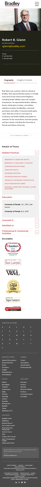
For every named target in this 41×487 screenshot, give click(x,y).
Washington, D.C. (7, 411)
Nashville (4, 406)
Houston (4, 394)
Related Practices (10, 153)
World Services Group (12, 474)
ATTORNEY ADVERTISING (27, 474)
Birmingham (6, 384)
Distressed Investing (13, 173)
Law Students (25, 362)
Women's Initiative (26, 389)
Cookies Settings (19, 476)
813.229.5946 (8, 58)
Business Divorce (7, 423)
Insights (4, 370)
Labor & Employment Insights (8, 439)
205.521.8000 (28, 465)
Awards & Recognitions (9, 360)
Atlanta (4, 382)
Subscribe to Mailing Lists (10, 455)
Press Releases (6, 374)
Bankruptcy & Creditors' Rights (17, 159)
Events (4, 365)
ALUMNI (33, 473)
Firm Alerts (5, 367)
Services (23, 384)
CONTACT (21, 465)
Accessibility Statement (11, 473)
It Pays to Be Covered (8, 436)
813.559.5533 (8, 56)
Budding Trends (6, 418)
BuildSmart (5, 421)
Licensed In (7, 220)
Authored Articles (7, 362)
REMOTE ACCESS (24, 473)
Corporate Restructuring (15, 166)
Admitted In (8, 225)
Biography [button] (8, 80)
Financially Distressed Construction (19, 180)
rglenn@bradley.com (13, 46)
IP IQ (3, 434)
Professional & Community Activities (15, 232)
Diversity (23, 387)
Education (7, 197)
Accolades (24, 396)
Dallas (4, 392)
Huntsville (5, 396)
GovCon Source (7, 432)
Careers (23, 360)
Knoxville (5, 401)
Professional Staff (26, 367)
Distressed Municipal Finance (16, 177)
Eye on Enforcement (8, 425)
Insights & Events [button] (24, 80)
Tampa (4, 54)
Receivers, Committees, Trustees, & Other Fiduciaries (20, 188)
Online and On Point (8, 443)
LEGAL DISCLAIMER (20, 467)
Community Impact (27, 394)
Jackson (4, 399)
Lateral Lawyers (25, 365)
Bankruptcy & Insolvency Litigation (19, 163)
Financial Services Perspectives (7, 428)
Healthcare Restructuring (15, 183)
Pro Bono (23, 392)
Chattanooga (6, 389)
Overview (23, 382)
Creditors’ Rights (11, 170)
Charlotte (5, 387)
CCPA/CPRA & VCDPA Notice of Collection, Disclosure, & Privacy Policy (20, 469)
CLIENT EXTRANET (11, 465)
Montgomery (6, 403)
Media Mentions (7, 372)
